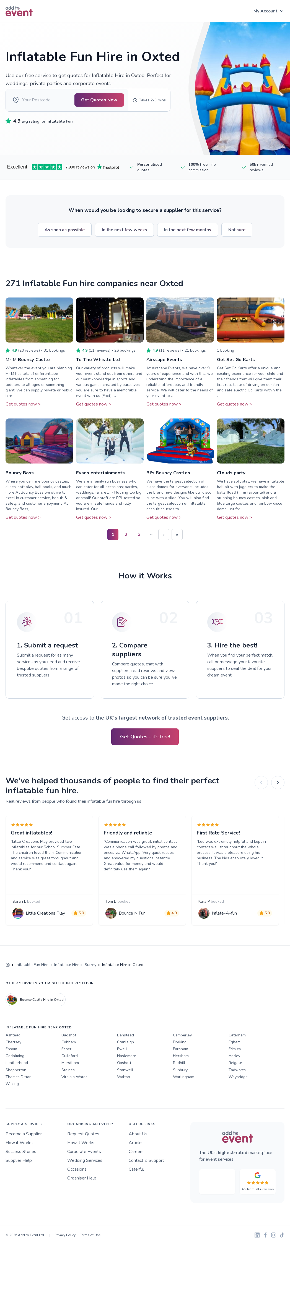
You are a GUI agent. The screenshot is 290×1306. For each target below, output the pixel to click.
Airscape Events (165, 363)
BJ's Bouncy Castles (169, 476)
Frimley (235, 1065)
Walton (123, 1093)
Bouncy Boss (20, 476)
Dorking (180, 1058)
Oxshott (124, 1078)
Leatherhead (17, 1078)
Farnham (180, 1065)
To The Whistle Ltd (98, 363)
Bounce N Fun (133, 924)
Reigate (235, 1078)
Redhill (179, 1078)
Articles (136, 1159)
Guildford (69, 1072)
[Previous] (261, 786)
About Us (138, 1150)
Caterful (136, 1185)
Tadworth (237, 1085)
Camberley (182, 1051)
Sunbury (180, 1085)
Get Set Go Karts (237, 363)
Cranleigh (125, 1058)
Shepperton (16, 1085)
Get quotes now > (23, 408)
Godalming (15, 1072)
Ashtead (13, 1051)
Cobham (68, 1058)
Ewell (122, 1065)
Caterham (237, 1051)
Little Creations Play (47, 924)
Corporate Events (84, 1168)
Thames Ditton (19, 1093)
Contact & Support (146, 1176)
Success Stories (21, 1168)
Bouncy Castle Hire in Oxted (35, 1016)
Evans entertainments (101, 476)
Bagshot (68, 1051)
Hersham (181, 1072)
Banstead (125, 1051)
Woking (12, 1099)
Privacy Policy (65, 1251)
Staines (68, 1085)
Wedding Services (84, 1176)
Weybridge (238, 1093)
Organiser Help (81, 1194)
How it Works (19, 1159)
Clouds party (232, 476)
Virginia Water (74, 1093)
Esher (66, 1065)
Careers (136, 1168)
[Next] (277, 786)
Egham (234, 1058)
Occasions (77, 1185)
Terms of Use (90, 1251)
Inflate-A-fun (226, 924)
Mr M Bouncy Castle (29, 363)
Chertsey (13, 1058)
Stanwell (125, 1085)
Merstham (70, 1078)
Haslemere (126, 1072)
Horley (234, 1072)
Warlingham (183, 1093)
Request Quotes (83, 1150)
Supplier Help (19, 1176)
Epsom (11, 1065)
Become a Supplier (24, 1150)
